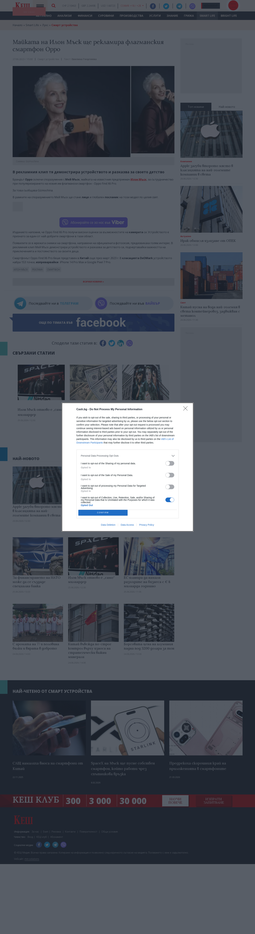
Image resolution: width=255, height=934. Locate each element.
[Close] (186, 409)
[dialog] (127, 467)
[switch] (169, 463)
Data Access (127, 524)
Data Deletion (108, 524)
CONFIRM (103, 512)
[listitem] (127, 456)
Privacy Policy (146, 524)
